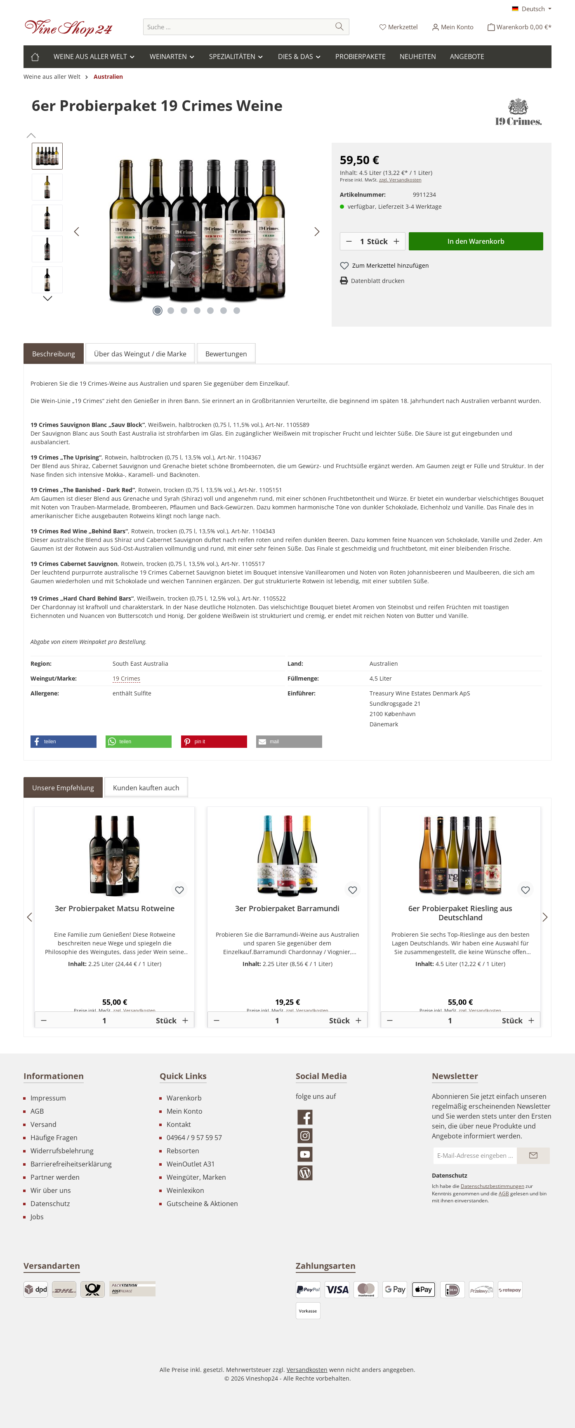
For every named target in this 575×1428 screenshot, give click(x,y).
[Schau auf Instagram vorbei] (355, 1135)
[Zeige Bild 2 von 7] (170, 310)
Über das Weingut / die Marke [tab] (140, 353)
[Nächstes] (317, 231)
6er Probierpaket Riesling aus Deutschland (460, 913)
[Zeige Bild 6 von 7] (223, 310)
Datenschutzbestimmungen (492, 1186)
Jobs (37, 1216)
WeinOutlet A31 (191, 1164)
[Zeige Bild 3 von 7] (184, 310)
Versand (44, 1124)
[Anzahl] (362, 241)
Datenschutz (50, 1203)
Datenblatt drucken (378, 281)
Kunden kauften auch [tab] (146, 787)
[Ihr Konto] (452, 27)
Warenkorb (184, 1098)
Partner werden (55, 1177)
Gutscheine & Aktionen (202, 1203)
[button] (64, 741)
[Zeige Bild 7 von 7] (236, 310)
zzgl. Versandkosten (400, 180)
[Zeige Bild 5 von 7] (210, 310)
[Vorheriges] (77, 231)
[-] (349, 241)
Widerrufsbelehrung (62, 1150)
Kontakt (179, 1124)
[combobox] (236, 27)
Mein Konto (185, 1111)
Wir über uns (51, 1190)
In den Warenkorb (476, 241)
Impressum (48, 1098)
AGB (37, 1111)
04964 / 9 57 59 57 (194, 1137)
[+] (396, 241)
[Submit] (533, 1156)
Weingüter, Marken (196, 1177)
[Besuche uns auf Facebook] (355, 1117)
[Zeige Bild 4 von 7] (197, 310)
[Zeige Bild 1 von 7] (157, 310)
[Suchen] (339, 27)
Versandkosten (307, 1370)
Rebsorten (183, 1150)
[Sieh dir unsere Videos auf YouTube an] (355, 1154)
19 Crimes (126, 678)
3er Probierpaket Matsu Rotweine (114, 908)
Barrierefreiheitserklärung (71, 1164)
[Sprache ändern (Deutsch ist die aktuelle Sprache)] (531, 9)
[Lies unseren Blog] (355, 1173)
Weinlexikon (185, 1190)
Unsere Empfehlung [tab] (63, 787)
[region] (178, 231)
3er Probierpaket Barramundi (287, 908)
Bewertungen (226, 353)
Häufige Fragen (54, 1137)
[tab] (54, 353)
